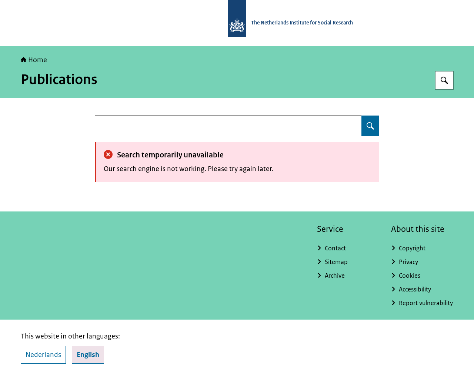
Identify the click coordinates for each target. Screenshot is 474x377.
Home (34, 60)
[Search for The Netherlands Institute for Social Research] (444, 80)
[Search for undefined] (370, 126)
